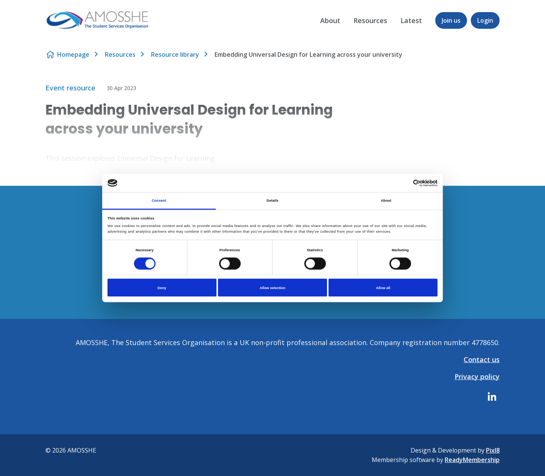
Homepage (73, 54)
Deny (161, 287)
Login (485, 20)
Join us (451, 20)
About (330, 20)
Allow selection (272, 287)
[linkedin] (492, 396)
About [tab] (386, 200)
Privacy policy (477, 376)
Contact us (482, 359)
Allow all (383, 287)
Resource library (175, 54)
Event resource (70, 87)
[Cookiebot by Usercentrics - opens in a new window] (404, 183)
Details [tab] (272, 200)
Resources (370, 20)
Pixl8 (493, 450)
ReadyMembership (472, 460)
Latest (411, 20)
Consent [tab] (159, 200)
